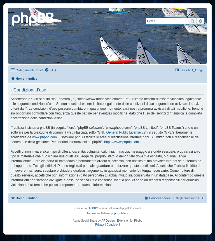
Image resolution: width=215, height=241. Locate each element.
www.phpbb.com (44, 137)
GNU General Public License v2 (121, 132)
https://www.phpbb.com (121, 142)
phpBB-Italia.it (119, 213)
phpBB (92, 208)
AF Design (108, 220)
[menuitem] (50, 70)
